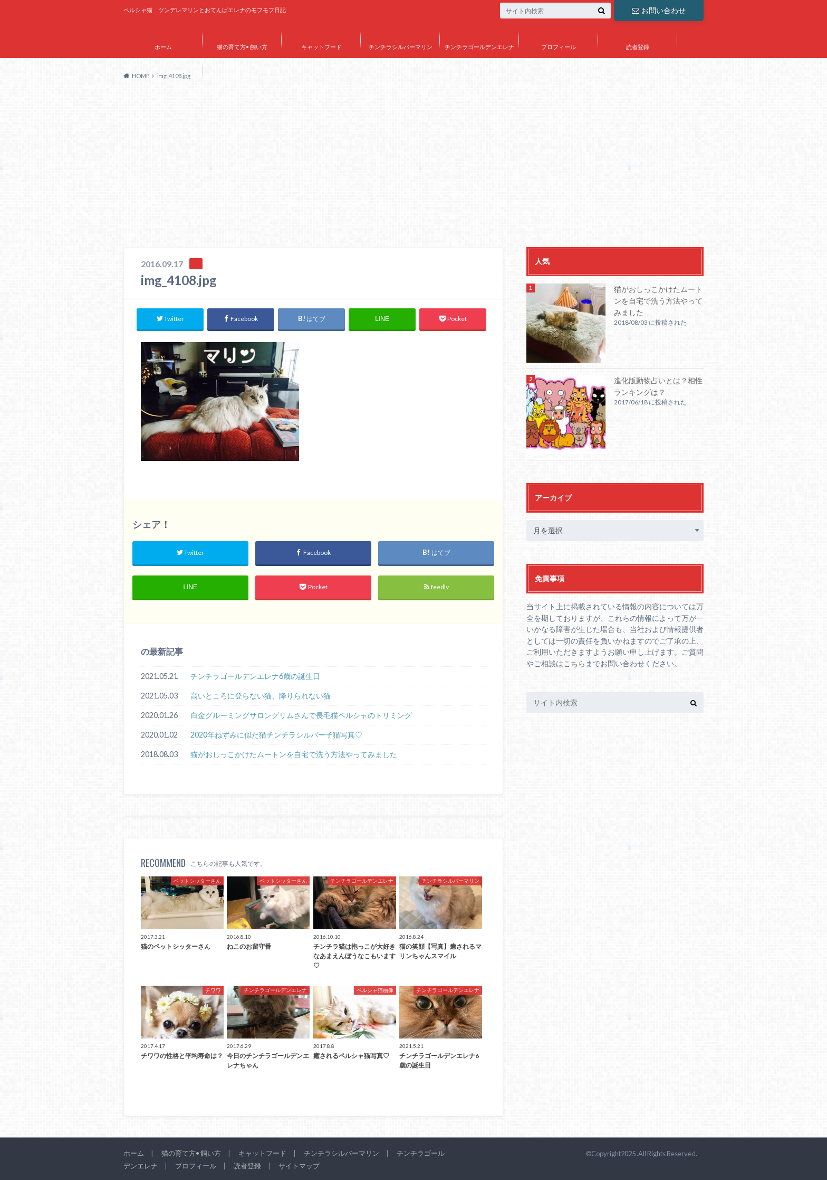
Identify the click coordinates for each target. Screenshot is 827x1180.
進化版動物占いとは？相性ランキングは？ (658, 386)
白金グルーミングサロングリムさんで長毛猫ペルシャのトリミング (301, 715)
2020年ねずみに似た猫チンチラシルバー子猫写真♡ (276, 734)
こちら (574, 663)
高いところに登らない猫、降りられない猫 (260, 695)
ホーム (163, 46)
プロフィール (558, 46)
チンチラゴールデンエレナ (479, 46)
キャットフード (321, 46)
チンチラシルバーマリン (400, 46)
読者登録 (637, 46)
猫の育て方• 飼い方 (242, 46)
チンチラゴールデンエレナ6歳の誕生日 (255, 676)
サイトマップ (163, 77)
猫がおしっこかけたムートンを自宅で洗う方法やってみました (293, 754)
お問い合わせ (659, 10)
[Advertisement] (413, 168)
